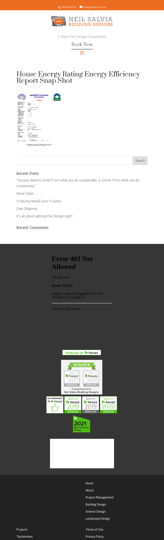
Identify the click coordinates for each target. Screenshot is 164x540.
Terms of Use (94, 529)
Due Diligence (26, 209)
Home (89, 483)
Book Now (82, 44)
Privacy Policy (95, 537)
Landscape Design (98, 519)
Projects (22, 529)
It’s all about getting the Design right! (44, 216)
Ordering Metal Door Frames (38, 201)
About (90, 490)
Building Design (96, 504)
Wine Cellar (25, 193)
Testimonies (24, 537)
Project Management (100, 497)
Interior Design (96, 511)
